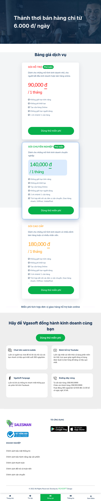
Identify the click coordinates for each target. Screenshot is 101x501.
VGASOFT (62, 488)
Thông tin (71, 497)
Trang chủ (10, 497)
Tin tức (30, 497)
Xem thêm (91, 497)
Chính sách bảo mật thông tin (18, 451)
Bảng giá (50, 497)
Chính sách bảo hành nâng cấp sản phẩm (23, 457)
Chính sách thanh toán (15, 463)
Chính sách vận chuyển (15, 474)
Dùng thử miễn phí (51, 130)
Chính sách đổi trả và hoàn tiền (19, 468)
